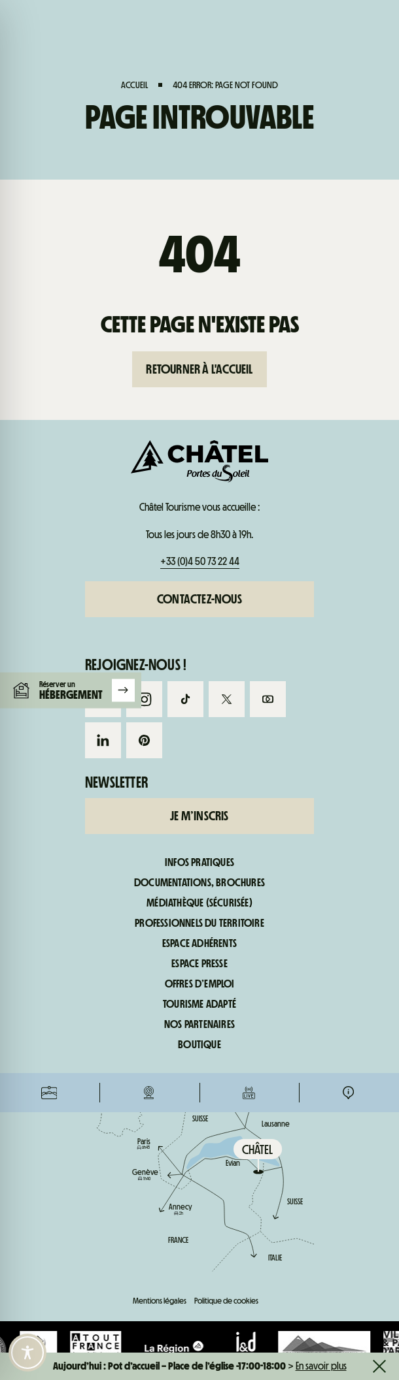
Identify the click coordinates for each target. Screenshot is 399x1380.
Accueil (134, 85)
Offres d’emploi (200, 984)
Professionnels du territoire (199, 923)
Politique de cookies (226, 1301)
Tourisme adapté (199, 1004)
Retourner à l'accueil (199, 369)
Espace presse (199, 964)
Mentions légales (159, 1301)
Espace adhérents (199, 944)
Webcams (149, 555)
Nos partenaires (199, 1025)
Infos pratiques (348, 555)
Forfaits (49, 555)
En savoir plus (321, 1366)
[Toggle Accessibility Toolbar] (27, 1352)
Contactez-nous (199, 599)
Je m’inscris (199, 816)
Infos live (249, 555)
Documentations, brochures (199, 883)
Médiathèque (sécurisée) (199, 903)
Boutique (199, 1045)
